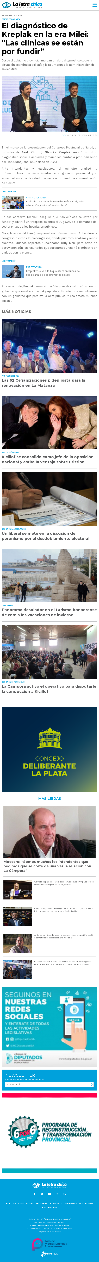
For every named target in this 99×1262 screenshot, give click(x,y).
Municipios (56, 1203)
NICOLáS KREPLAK (89, 135)
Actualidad (86, 1203)
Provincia (41, 1203)
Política (11, 1203)
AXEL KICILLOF (73, 135)
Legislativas (25, 1203)
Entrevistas (49, 1207)
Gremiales (71, 1203)
